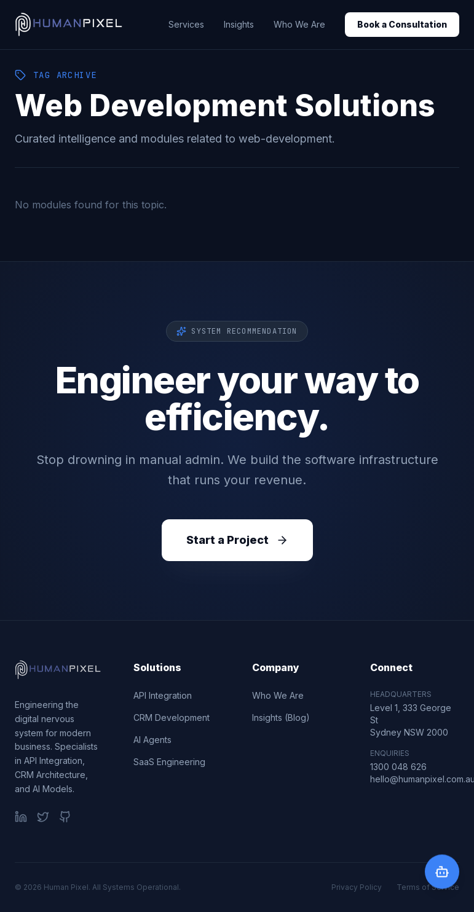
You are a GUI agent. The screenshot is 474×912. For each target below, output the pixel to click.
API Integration (162, 695)
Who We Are (299, 24)
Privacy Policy (356, 887)
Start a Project (237, 539)
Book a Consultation (402, 24)
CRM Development (171, 717)
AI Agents (152, 739)
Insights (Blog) (281, 717)
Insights (239, 24)
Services (186, 24)
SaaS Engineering (169, 762)
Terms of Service (428, 887)
